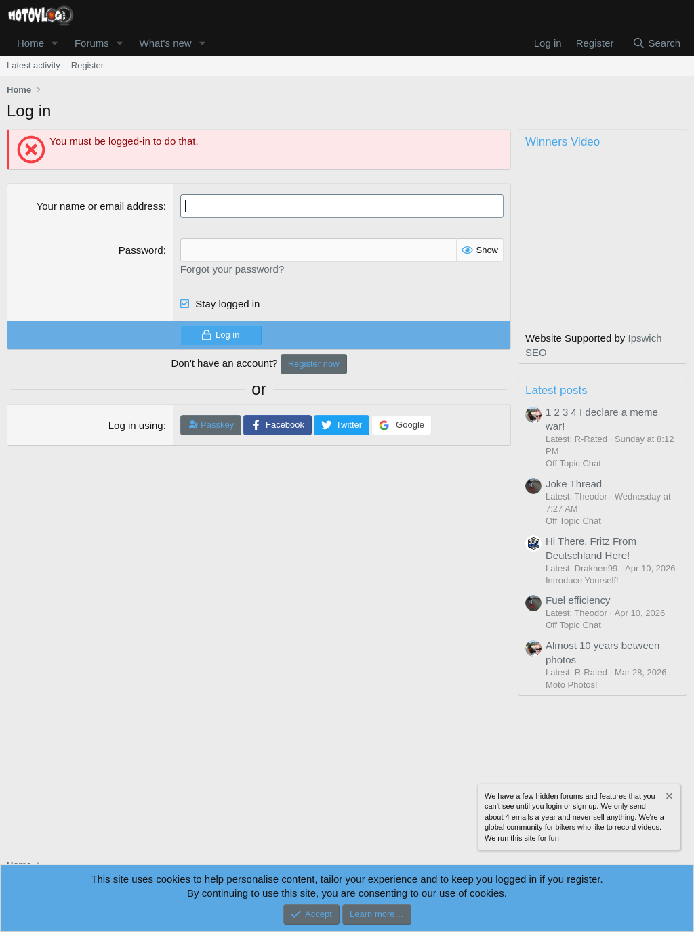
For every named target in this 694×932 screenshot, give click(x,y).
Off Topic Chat (573, 463)
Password (141, 250)
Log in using (135, 425)
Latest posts (556, 390)
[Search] (656, 43)
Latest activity (33, 65)
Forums (92, 43)
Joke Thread (574, 483)
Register (87, 65)
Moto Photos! (572, 685)
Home (30, 43)
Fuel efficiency (578, 600)
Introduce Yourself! (582, 580)
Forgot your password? (232, 269)
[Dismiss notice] (668, 797)
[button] (54, 43)
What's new (166, 43)
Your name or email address (100, 206)
